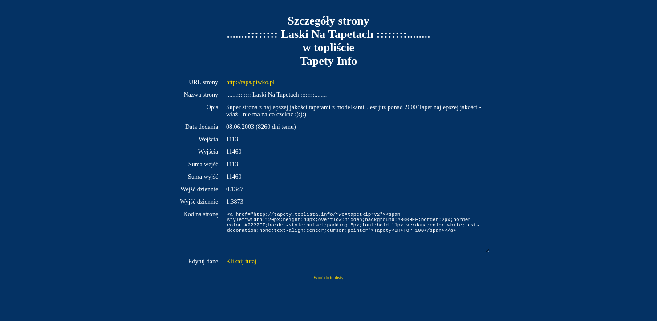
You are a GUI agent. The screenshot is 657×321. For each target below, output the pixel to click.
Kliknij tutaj (241, 261)
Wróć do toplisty (329, 277)
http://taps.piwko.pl (250, 82)
